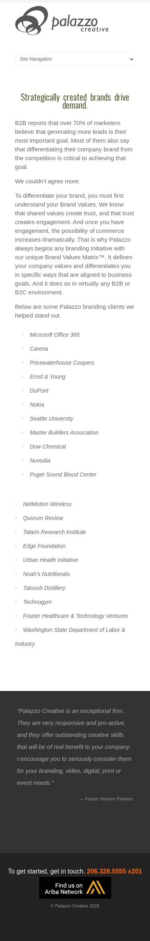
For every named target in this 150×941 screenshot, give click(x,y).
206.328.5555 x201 (114, 871)
